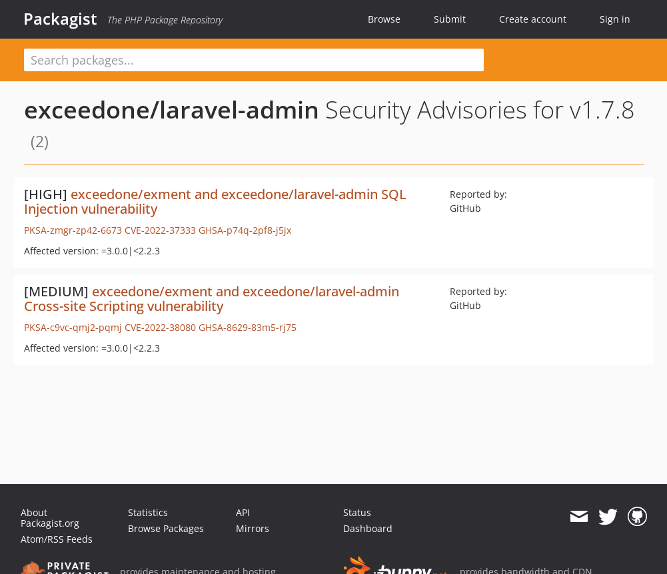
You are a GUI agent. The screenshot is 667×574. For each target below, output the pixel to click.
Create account (532, 19)
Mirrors (252, 528)
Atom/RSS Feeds (57, 539)
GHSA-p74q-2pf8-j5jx (245, 230)
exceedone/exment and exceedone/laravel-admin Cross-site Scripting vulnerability (211, 298)
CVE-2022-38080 (160, 327)
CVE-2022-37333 (160, 230)
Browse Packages (166, 528)
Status (357, 512)
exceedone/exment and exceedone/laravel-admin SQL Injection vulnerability (215, 201)
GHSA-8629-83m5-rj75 (248, 327)
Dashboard (367, 528)
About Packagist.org (50, 517)
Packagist (60, 18)
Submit (450, 19)
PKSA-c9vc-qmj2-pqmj (73, 327)
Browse (384, 19)
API (243, 512)
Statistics (148, 512)
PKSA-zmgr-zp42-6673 (73, 230)
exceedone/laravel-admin (171, 109)
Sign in (615, 19)
